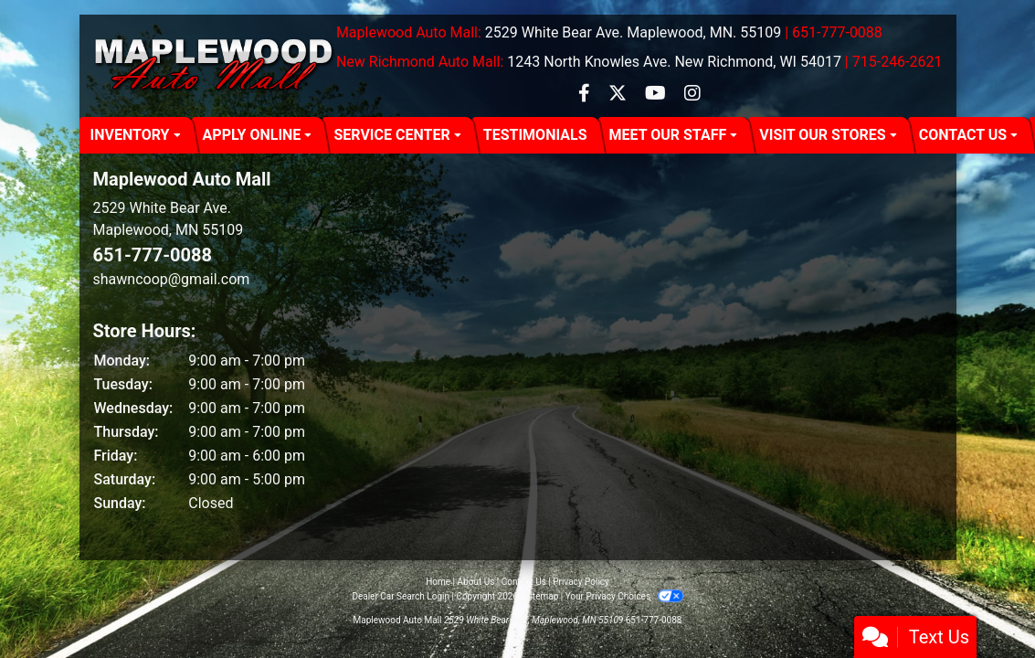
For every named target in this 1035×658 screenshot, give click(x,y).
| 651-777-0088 (833, 32)
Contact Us (524, 582)
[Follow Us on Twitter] (619, 94)
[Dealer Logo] (214, 65)
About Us (476, 582)
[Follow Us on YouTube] (657, 94)
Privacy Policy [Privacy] (581, 582)
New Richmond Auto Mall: (419, 61)
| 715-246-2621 (894, 61)
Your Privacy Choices (624, 596)
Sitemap (541, 596)
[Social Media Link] (692, 94)
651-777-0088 (153, 255)
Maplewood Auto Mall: (408, 32)
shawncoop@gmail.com (171, 279)
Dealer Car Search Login (400, 596)
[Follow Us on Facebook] (586, 94)
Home (438, 582)
